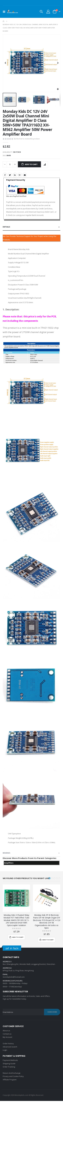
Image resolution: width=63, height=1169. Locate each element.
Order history (8, 1043)
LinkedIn (15, 175)
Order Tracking (9, 1067)
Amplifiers (8, 863)
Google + (20, 175)
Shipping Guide (9, 1063)
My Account (7, 1037)
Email (24, 175)
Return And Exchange (11, 1073)
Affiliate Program (9, 1079)
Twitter (10, 175)
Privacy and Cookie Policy (13, 1076)
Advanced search (10, 1047)
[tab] (31, 227)
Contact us (7, 1034)
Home (4, 21)
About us (6, 1030)
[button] (57, 89)
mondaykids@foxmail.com (14, 977)
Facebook (5, 175)
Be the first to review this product (27, 139)
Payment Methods (10, 1060)
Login (5, 1050)
